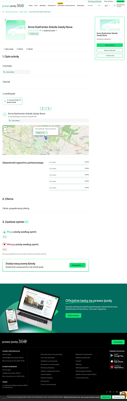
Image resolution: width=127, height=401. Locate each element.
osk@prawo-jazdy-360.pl (11, 373)
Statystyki (80, 5)
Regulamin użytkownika (84, 354)
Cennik (90, 5)
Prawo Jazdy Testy (82, 378)
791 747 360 (6, 370)
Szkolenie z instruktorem (66, 5)
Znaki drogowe (46, 374)
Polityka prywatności (83, 358)
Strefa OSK (120, 1)
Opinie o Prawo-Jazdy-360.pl (86, 374)
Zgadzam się (106, 397)
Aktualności (45, 381)
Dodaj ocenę (33, 33)
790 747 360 (6, 354)
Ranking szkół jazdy (95, 1)
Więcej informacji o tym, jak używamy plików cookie (82, 397)
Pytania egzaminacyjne (84, 371)
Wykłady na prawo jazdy (49, 361)
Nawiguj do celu (41, 132)
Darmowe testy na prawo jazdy (51, 354)
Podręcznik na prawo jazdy (50, 364)
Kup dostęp (118, 342)
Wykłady (43, 5)
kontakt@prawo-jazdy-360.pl (12, 358)
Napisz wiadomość (109, 50)
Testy (31, 5)
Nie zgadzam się (118, 397)
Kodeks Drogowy (47, 378)
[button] (45, 138)
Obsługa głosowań (82, 368)
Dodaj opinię (77, 265)
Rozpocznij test (73, 315)
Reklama (79, 364)
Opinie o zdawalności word (50, 371)
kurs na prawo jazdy (48, 358)
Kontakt (78, 361)
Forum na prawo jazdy (48, 384)
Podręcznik (52, 5)
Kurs (36, 5)
